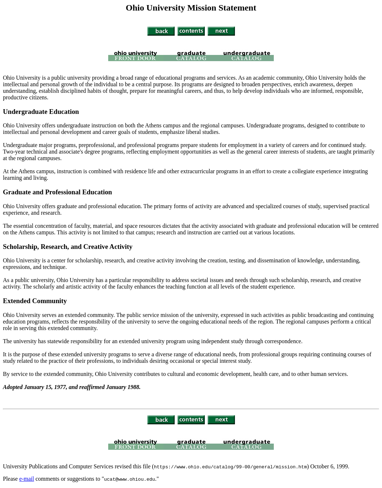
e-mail (26, 479)
